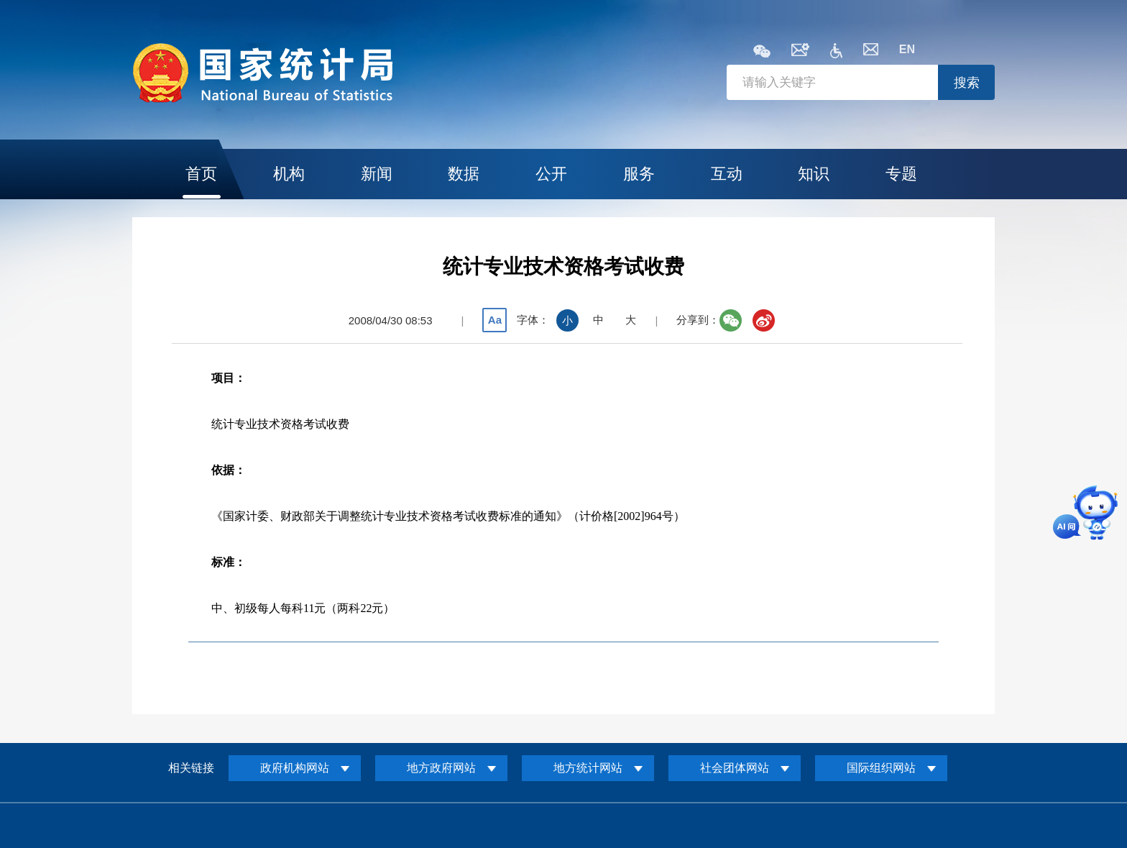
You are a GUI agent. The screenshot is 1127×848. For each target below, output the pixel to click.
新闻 (376, 174)
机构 (289, 174)
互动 (726, 174)
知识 (813, 174)
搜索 (967, 83)
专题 (901, 174)
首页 (201, 174)
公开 (551, 174)
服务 (639, 174)
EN (907, 49)
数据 (463, 174)
